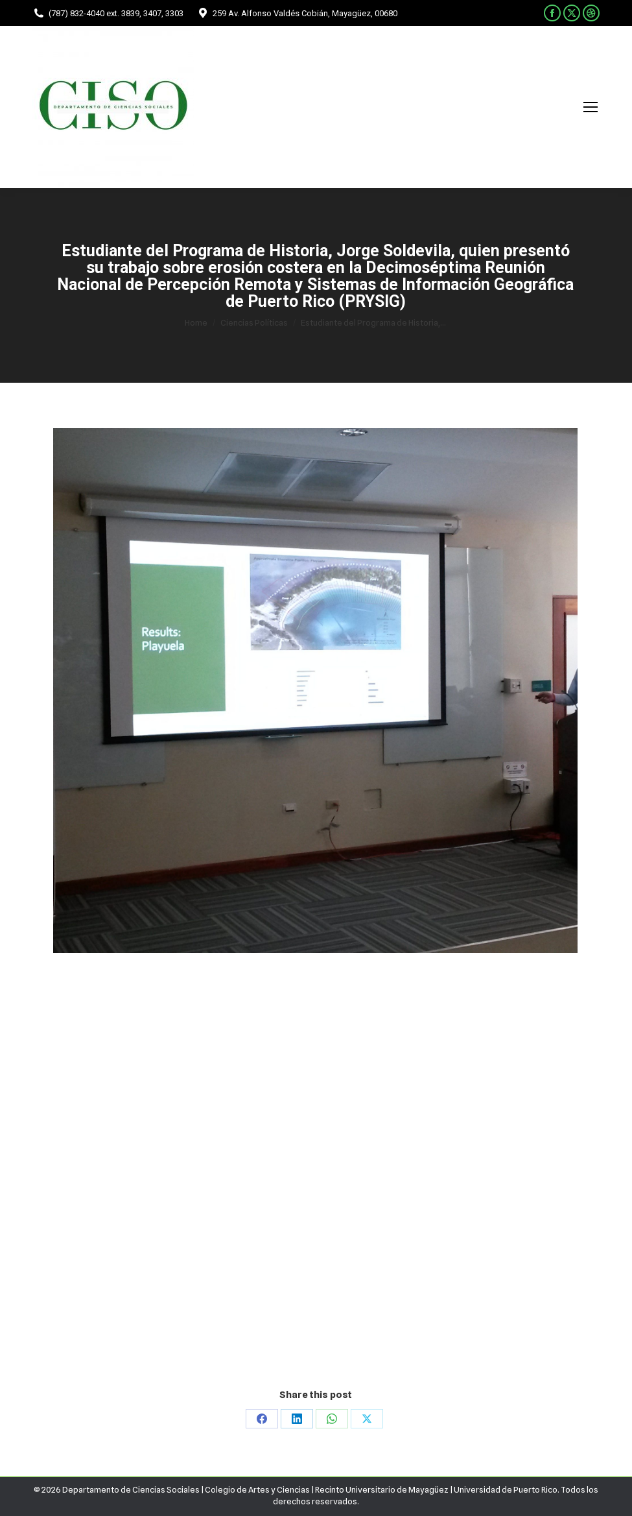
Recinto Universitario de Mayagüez (382, 1489)
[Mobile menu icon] (590, 107)
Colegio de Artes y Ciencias (257, 1489)
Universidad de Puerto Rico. (507, 1489)
